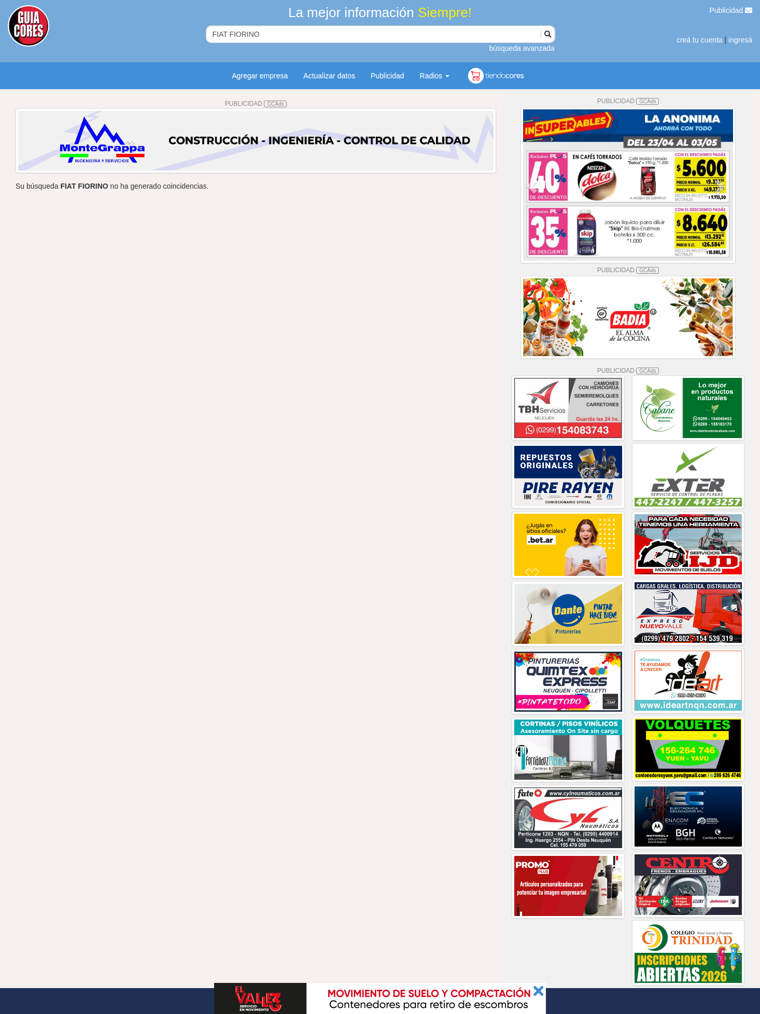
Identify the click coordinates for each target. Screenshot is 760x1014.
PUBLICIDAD (256, 103)
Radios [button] (434, 76)
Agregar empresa (260, 76)
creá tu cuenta (700, 40)
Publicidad (731, 10)
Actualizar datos (329, 76)
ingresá (740, 40)
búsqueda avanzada (521, 48)
